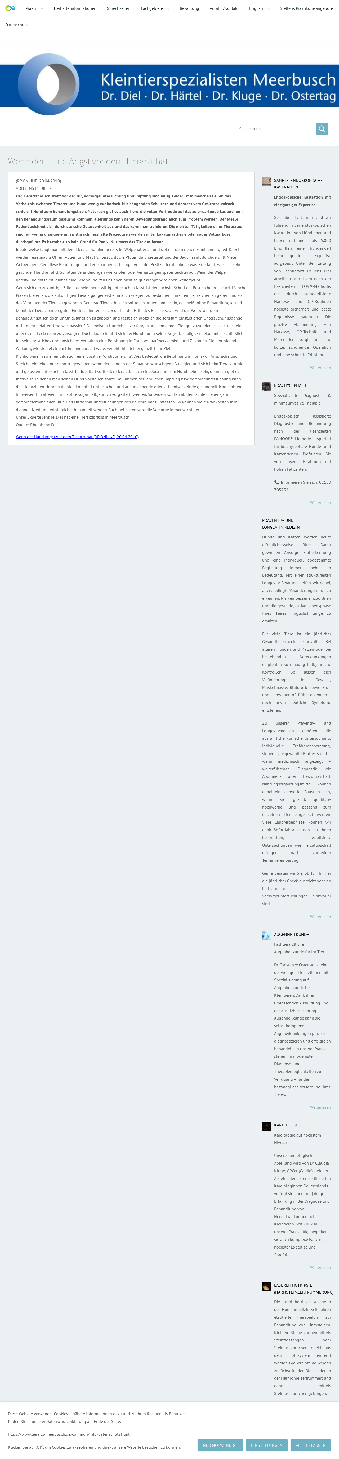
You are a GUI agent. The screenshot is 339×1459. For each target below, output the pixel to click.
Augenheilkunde (291, 934)
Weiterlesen (320, 367)
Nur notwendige (220, 1445)
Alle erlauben (311, 1445)
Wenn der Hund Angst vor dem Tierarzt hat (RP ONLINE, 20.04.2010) (77, 436)
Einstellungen (267, 1445)
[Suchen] (273, 129)
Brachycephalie (290, 385)
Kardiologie (287, 1125)
